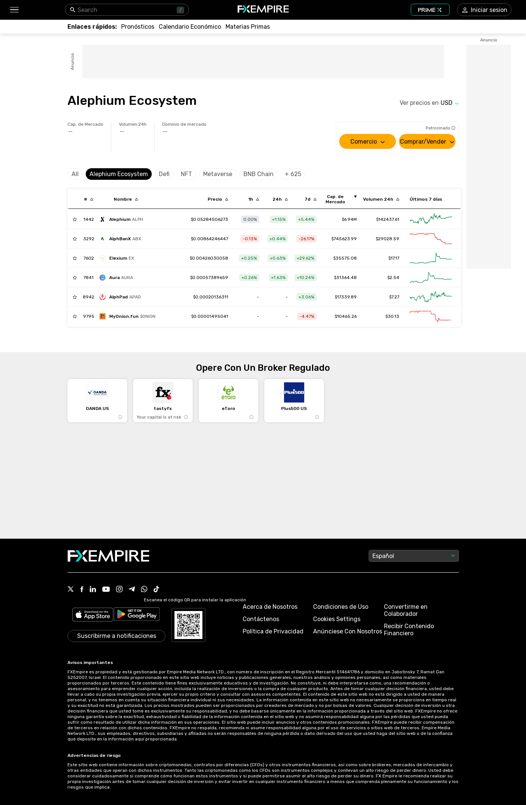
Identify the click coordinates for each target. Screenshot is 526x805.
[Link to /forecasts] (137, 26)
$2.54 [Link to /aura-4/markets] (393, 277)
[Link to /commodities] (248, 26)
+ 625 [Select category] (293, 174)
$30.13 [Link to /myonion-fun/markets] (392, 316)
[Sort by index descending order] (88, 199)
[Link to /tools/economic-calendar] (190, 26)
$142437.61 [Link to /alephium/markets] (387, 219)
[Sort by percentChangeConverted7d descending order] (310, 199)
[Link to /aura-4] (209, 277)
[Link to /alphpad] (210, 297)
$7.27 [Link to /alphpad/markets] (394, 297)
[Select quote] (450, 102)
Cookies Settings (336, 619)
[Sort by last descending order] (218, 199)
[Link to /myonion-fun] (209, 316)
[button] (14, 10)
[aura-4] (118, 278)
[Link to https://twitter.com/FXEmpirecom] (70, 589)
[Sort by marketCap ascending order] (338, 199)
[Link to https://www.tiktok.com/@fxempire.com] (157, 590)
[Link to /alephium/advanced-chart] (431, 219)
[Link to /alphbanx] (209, 238)
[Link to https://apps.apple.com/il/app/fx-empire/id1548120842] (92, 615)
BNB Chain (258, 174)
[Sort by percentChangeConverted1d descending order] (280, 199)
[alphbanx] (122, 239)
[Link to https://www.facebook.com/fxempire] (82, 590)
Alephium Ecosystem (118, 174)
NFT (186, 174)
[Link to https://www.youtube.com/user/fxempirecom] (106, 589)
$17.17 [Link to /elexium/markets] (393, 258)
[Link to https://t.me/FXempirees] (132, 589)
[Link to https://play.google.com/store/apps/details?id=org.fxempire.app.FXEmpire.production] (136, 615)
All (75, 174)
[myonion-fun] (129, 316)
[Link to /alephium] (209, 219)
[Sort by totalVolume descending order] (381, 199)
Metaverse (217, 174)
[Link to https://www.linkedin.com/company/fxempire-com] (92, 590)
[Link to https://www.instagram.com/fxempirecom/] (119, 590)
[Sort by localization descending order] (126, 199)
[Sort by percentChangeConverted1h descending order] (253, 199)
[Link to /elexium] (209, 258)
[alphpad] (122, 297)
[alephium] (123, 219)
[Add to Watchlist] (74, 219)
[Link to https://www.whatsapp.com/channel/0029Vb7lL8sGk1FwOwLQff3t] (144, 590)
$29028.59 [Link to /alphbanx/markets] (387, 238)
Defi (164, 174)
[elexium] (119, 258)
